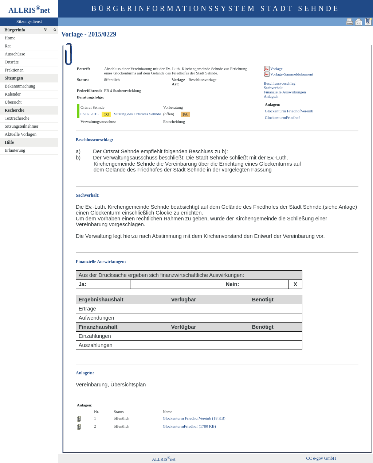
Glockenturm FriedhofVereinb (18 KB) (194, 418)
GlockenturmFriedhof (282, 117)
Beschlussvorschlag (279, 83)
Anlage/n (271, 96)
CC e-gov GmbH (321, 458)
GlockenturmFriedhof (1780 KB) (189, 426)
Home (10, 37)
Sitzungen (14, 78)
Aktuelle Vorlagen (20, 134)
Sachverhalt (273, 87)
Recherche (14, 110)
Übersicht (13, 102)
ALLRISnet (163, 459)
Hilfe (9, 142)
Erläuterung (15, 150)
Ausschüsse (15, 54)
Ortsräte (12, 62)
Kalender (13, 94)
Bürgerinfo (14, 29)
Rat (8, 46)
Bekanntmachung (20, 86)
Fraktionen (14, 70)
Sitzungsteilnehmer (22, 126)
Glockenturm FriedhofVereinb (289, 111)
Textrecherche (17, 118)
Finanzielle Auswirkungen (285, 92)
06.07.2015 (90, 114)
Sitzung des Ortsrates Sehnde (137, 114)
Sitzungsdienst (29, 21)
